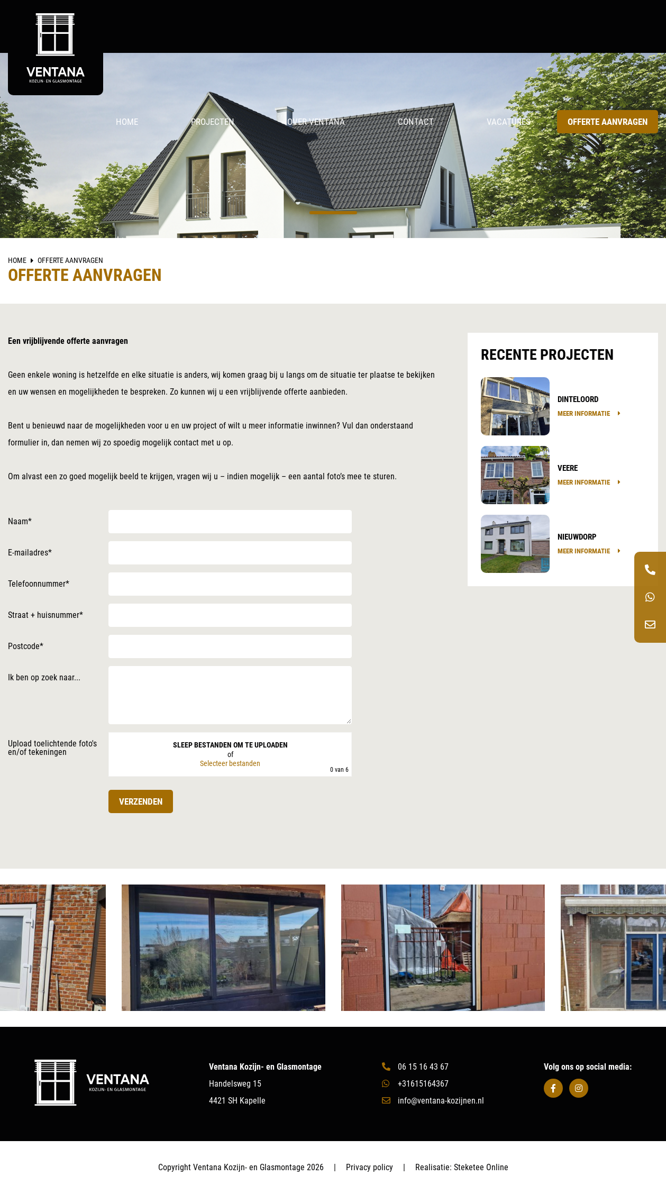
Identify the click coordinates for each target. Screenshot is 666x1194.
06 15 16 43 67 (415, 1067)
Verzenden (140, 801)
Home (127, 121)
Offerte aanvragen (607, 121)
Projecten (212, 121)
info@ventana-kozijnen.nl (433, 1101)
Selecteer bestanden (230, 763)
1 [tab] (333, 212)
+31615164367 (415, 1084)
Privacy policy (369, 1167)
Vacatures (509, 121)
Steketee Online (481, 1167)
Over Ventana (316, 121)
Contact (416, 121)
